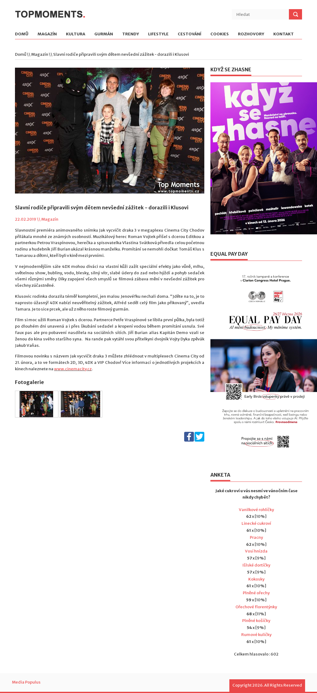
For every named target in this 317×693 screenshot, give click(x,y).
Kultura (75, 34)
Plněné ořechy (256, 592)
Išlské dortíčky (256, 565)
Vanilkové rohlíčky (256, 509)
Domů (21, 34)
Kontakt (283, 34)
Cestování (189, 34)
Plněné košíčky (256, 620)
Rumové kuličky (256, 634)
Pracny (256, 537)
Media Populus (26, 682)
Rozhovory (251, 34)
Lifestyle (158, 34)
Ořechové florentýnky (256, 606)
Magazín (47, 34)
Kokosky (256, 579)
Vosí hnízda (256, 551)
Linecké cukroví (256, 523)
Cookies (219, 34)
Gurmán (103, 34)
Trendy (130, 34)
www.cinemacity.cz (73, 368)
